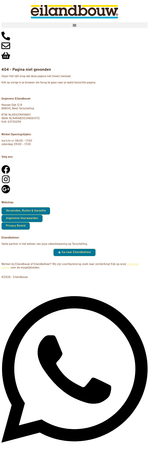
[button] (74, 25)
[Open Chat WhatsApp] (74, 452)
